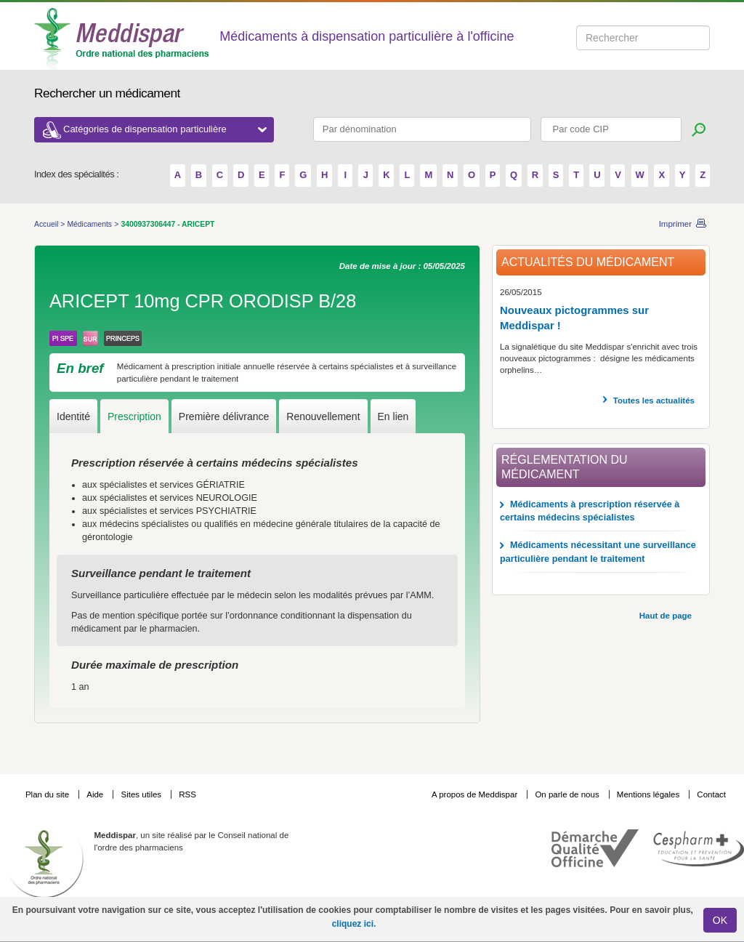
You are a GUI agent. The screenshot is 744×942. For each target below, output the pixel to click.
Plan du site (48, 794)
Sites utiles (142, 794)
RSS (187, 794)
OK (720, 920)
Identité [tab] (73, 416)
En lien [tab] (393, 416)
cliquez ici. (354, 924)
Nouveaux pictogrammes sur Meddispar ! (574, 317)
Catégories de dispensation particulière (165, 129)
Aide (95, 794)
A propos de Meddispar (474, 794)
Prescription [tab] (134, 416)
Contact (711, 794)
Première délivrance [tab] (224, 416)
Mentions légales (649, 794)
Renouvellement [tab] (323, 416)
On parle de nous (567, 794)
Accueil (47, 224)
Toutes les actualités (654, 400)
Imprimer (675, 224)
